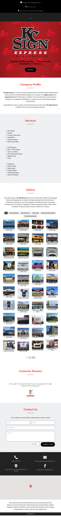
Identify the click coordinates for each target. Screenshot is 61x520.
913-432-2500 (32, 6)
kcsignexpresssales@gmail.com (32, 2)
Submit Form (48, 449)
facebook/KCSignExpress (45, 474)
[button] (31, 490)
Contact (30, 74)
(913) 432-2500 (16, 465)
